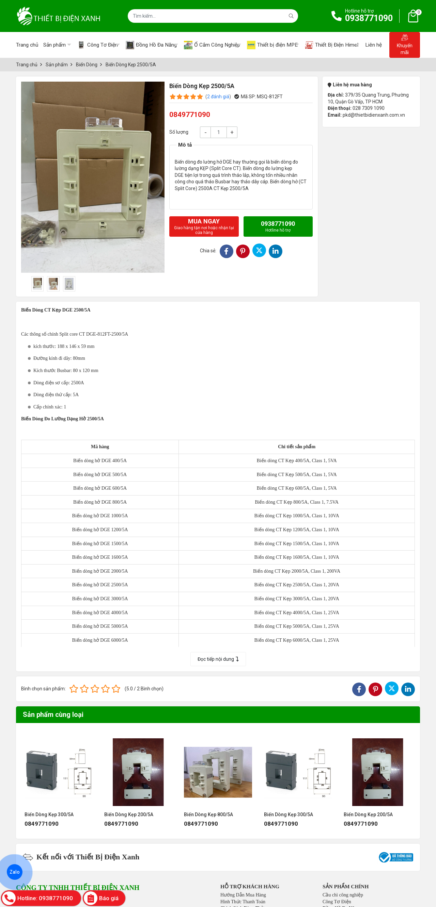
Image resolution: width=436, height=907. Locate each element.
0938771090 (369, 18)
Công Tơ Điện (337, 901)
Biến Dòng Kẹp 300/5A (49, 814)
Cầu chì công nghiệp (343, 894)
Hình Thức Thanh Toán (242, 901)
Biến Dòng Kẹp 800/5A (208, 814)
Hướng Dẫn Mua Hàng (243, 894)
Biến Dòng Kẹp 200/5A (128, 814)
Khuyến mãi (404, 44)
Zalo (15, 872)
